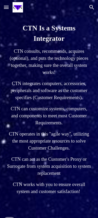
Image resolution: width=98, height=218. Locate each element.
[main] (49, 109)
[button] (6, 7)
